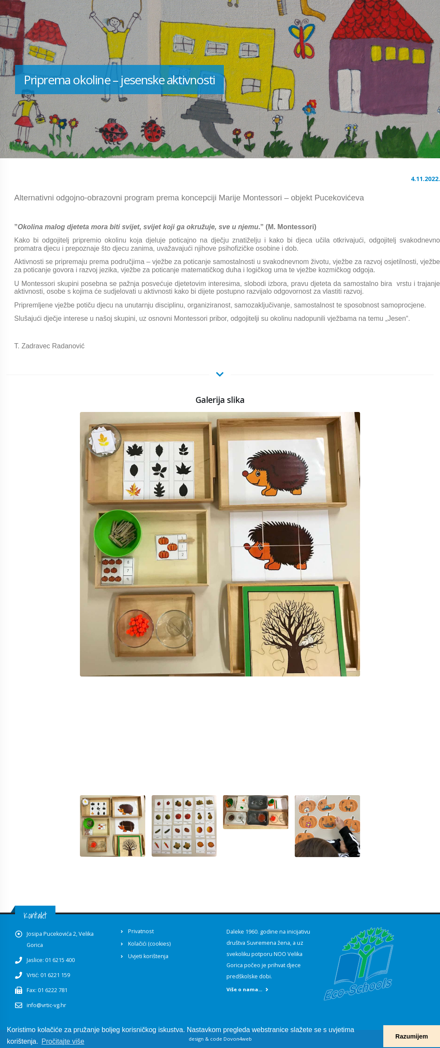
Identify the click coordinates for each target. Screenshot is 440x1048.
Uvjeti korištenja (148, 956)
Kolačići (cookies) (149, 943)
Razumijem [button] (411, 1036)
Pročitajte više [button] (63, 1041)
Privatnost (141, 931)
